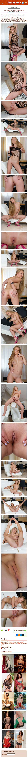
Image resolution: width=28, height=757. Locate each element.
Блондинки (10, 642)
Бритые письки (4, 643)
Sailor (7, 645)
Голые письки (20, 642)
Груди (14, 642)
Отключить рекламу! (14, 7)
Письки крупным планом (14, 643)
